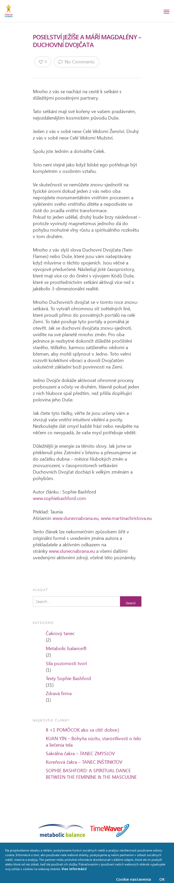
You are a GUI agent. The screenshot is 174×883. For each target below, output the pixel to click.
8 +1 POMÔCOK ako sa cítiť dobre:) (82, 730)
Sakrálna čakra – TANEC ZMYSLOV (80, 753)
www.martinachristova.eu (126, 518)
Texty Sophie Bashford (68, 678)
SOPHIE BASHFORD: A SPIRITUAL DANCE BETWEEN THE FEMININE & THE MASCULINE (91, 773)
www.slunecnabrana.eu (75, 518)
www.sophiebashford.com (59, 498)
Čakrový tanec (60, 633)
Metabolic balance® (66, 648)
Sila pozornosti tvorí (66, 663)
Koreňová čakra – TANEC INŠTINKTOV (84, 762)
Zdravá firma (59, 693)
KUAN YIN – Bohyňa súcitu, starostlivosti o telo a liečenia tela (93, 741)
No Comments (76, 61)
